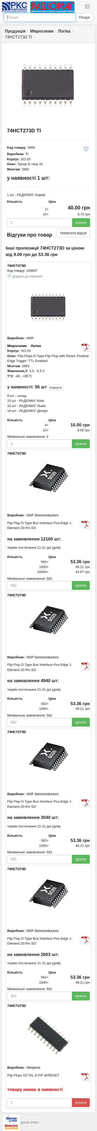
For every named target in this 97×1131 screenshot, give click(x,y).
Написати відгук (73, 233)
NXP (30, 338)
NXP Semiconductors (42, 515)
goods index (30, 1123)
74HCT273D (16, 266)
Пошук (84, 17)
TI (26, 154)
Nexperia (33, 1067)
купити (81, 223)
